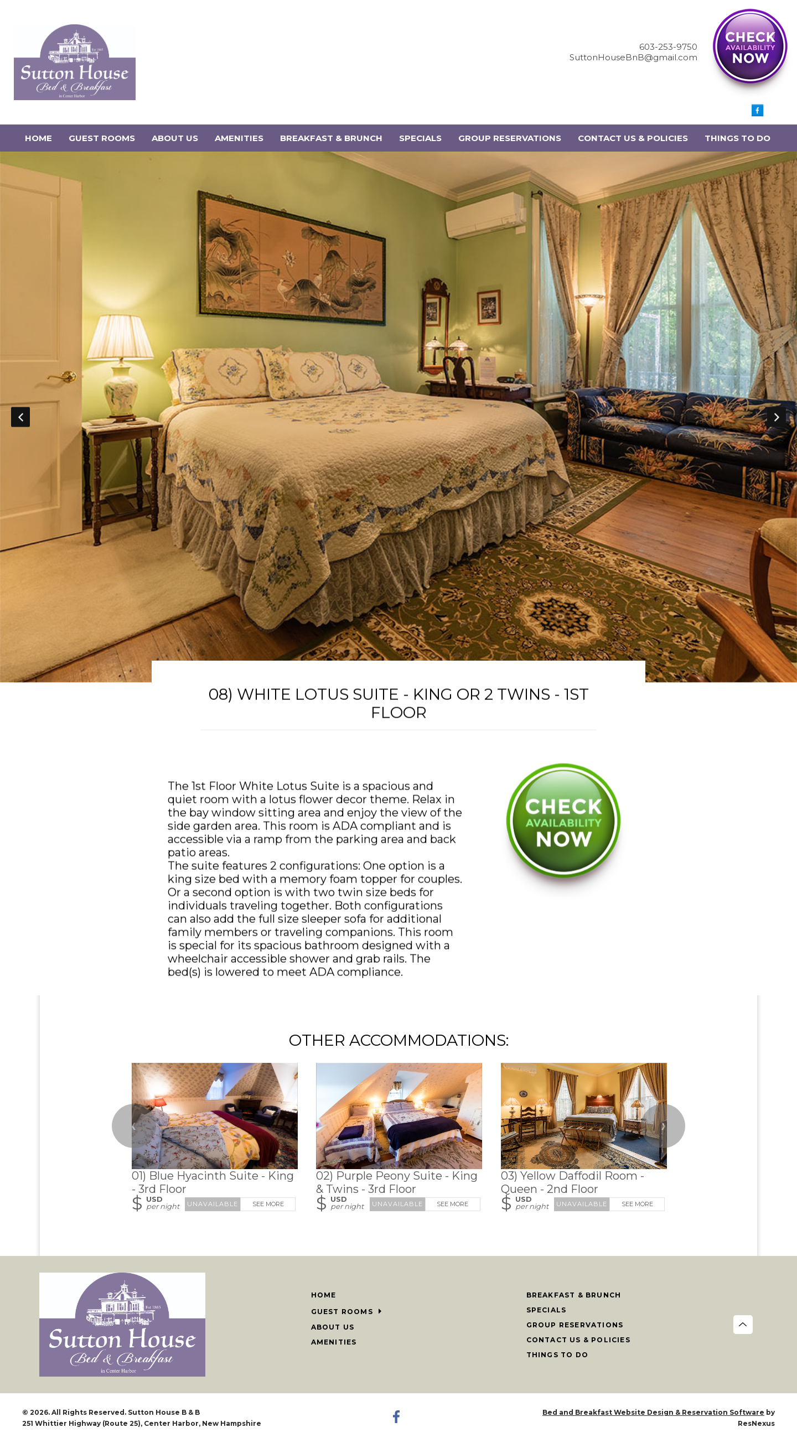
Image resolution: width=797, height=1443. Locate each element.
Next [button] (776, 417)
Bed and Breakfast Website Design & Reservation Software (653, 1412)
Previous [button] (20, 417)
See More (268, 1204)
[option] (398, 417)
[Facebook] (758, 113)
